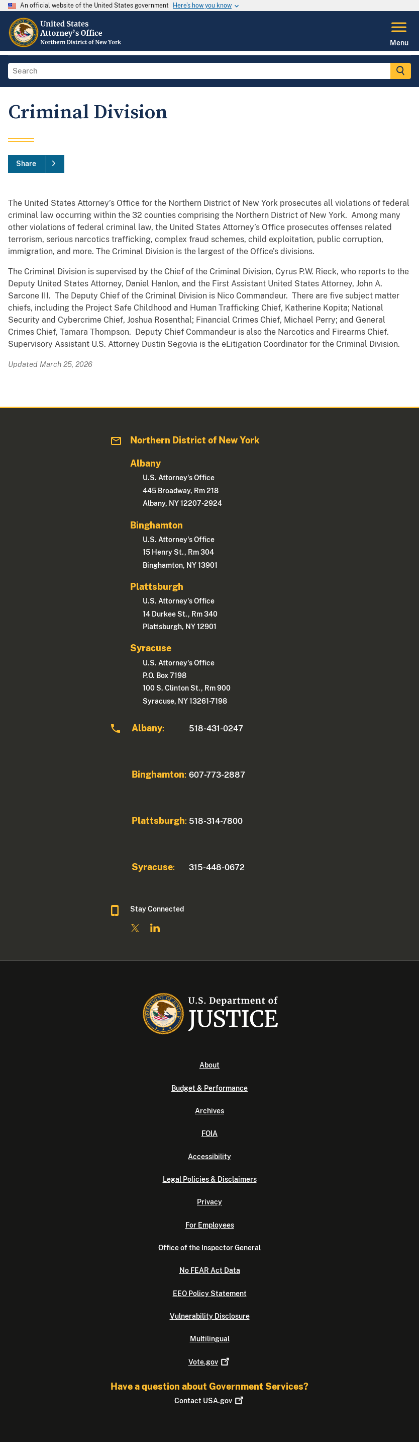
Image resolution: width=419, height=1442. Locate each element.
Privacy (209, 1202)
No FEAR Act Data (209, 1270)
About (209, 1065)
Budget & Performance (209, 1088)
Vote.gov (209, 1362)
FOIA (209, 1133)
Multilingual (210, 1339)
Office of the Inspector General (209, 1248)
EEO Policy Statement (210, 1293)
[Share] (36, 164)
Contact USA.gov (209, 1401)
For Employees (209, 1225)
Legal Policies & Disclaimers (210, 1179)
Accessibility (209, 1157)
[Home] (68, 45)
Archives (209, 1111)
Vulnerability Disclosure (210, 1316)
